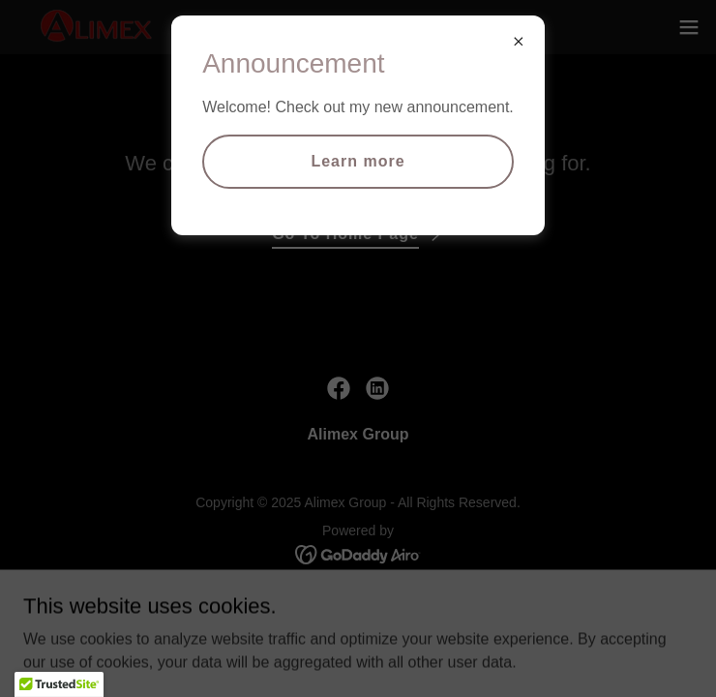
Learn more (357, 161)
